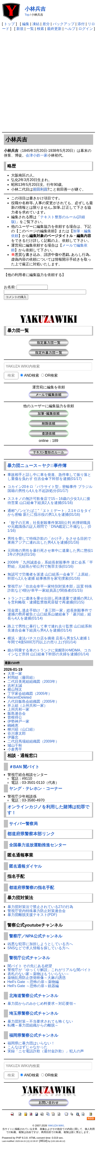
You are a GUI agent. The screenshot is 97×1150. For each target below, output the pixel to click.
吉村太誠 (14, 686)
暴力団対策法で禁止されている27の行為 (40, 907)
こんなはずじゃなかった (27, 1047)
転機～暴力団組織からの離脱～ (32, 1025)
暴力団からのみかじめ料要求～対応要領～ (42, 1003)
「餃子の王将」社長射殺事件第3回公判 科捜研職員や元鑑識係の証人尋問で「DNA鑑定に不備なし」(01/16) (49, 527)
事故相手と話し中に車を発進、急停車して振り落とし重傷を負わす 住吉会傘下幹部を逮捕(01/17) (49, 477)
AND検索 (29, 375)
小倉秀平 (14, 749)
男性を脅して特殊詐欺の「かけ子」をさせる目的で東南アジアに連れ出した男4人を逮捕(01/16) (49, 541)
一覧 (30, 29)
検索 (40, 29)
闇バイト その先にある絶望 (29, 966)
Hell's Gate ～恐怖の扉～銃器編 (33, 986)
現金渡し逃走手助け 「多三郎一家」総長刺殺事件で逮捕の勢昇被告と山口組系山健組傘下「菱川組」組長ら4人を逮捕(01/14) (49, 614)
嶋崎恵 (12, 725)
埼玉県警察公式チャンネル (33, 1013)
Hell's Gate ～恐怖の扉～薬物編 (33, 982)
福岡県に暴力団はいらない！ (31, 1043)
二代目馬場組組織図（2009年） (33, 741)
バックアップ (64, 24)
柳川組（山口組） (22, 729)
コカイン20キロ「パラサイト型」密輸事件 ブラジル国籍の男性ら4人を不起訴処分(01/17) (49, 489)
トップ (9, 24)
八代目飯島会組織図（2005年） (33, 701)
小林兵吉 (35, 9)
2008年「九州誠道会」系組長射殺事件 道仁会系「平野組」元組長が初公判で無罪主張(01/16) (50, 564)
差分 (46, 24)
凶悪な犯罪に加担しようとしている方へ (40, 944)
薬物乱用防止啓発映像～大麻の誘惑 (36, 978)
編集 (25, 24)
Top (27, 14)
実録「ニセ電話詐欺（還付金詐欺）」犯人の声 (45, 1051)
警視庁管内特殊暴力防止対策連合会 (36, 911)
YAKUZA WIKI (56, 1125)
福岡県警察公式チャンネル (33, 1035)
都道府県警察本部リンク (31, 833)
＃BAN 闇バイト (24, 767)
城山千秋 (14, 745)
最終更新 (54, 29)
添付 (81, 24)
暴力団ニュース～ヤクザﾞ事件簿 (37, 465)
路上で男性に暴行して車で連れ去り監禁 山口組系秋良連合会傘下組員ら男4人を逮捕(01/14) (49, 628)
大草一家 (14, 673)
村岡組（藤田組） (22, 677)
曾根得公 (14, 717)
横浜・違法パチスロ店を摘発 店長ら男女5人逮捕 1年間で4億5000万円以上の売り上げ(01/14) (48, 640)
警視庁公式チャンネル (29, 958)
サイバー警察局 (23, 823)
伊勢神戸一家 (18, 721)
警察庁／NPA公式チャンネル (35, 936)
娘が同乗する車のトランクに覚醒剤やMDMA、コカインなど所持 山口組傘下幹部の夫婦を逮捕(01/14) (49, 652)
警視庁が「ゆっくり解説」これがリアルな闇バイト (49, 970)
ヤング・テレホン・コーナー (35, 788)
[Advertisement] (48, 81)
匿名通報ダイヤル (25, 866)
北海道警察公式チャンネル (33, 995)
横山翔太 (14, 689)
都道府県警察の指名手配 (31, 887)
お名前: (10, 287)
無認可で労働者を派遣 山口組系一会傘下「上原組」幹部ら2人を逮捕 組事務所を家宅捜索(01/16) (49, 576)
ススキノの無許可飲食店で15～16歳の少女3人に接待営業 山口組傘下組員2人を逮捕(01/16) (48, 501)
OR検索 (49, 375)
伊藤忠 (12, 737)
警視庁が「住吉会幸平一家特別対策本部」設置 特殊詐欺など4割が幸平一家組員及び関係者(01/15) (49, 588)
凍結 (36, 24)
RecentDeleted (19, 697)
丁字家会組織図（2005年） (29, 693)
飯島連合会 (16, 713)
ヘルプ (70, 29)
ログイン (85, 29)
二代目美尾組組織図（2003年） (33, 681)
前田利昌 (40, 189)
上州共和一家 (18, 709)
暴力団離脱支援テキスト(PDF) (32, 915)
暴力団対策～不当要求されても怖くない (40, 1021)
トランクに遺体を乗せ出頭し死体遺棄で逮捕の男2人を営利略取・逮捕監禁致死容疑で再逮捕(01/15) (50, 600)
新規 (20, 29)
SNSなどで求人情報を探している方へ (38, 948)
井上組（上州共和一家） (27, 705)
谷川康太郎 (16, 733)
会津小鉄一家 (36, 155)
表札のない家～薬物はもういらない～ (38, 974)
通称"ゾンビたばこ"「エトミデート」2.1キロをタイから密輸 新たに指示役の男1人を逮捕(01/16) (49, 513)
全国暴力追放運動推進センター (37, 845)
